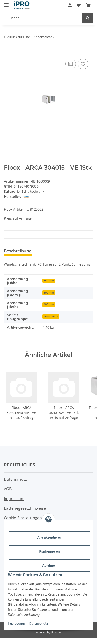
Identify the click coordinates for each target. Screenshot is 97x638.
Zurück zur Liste (18, 37)
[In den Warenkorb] (8, 52)
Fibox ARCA (51, 316)
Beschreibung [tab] (18, 251)
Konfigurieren (49, 551)
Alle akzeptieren (49, 537)
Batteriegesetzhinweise (25, 508)
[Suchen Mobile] (43, 18)
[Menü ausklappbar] (6, 3)
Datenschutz (38, 623)
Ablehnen (49, 565)
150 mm (49, 280)
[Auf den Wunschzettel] (83, 64)
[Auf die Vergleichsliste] (70, 64)
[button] (70, 5)
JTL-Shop (56, 632)
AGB (8, 489)
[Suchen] (87, 18)
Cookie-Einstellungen (23, 518)
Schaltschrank (33, 191)
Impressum (16, 623)
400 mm (49, 304)
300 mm (49, 292)
